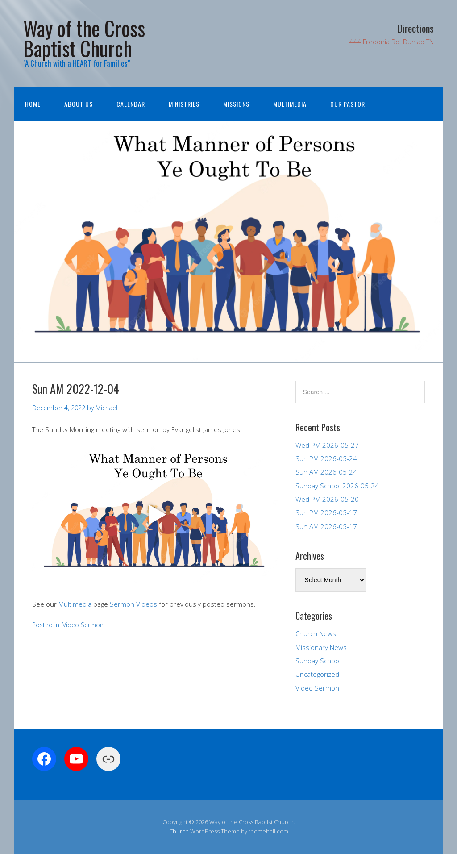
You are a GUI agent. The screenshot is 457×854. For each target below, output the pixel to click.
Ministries (184, 103)
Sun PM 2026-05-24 (326, 458)
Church (179, 831)
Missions (236, 103)
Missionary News (321, 647)
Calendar (130, 103)
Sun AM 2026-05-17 (326, 526)
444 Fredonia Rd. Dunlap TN (391, 41)
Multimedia (290, 103)
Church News (315, 633)
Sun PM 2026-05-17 (326, 512)
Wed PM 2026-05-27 (327, 445)
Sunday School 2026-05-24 (337, 485)
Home (33, 103)
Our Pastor (347, 103)
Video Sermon (83, 625)
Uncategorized (317, 674)
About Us (78, 103)
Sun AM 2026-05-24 (326, 471)
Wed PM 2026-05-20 (327, 499)
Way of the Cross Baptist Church (84, 38)
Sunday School (318, 660)
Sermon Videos (133, 604)
